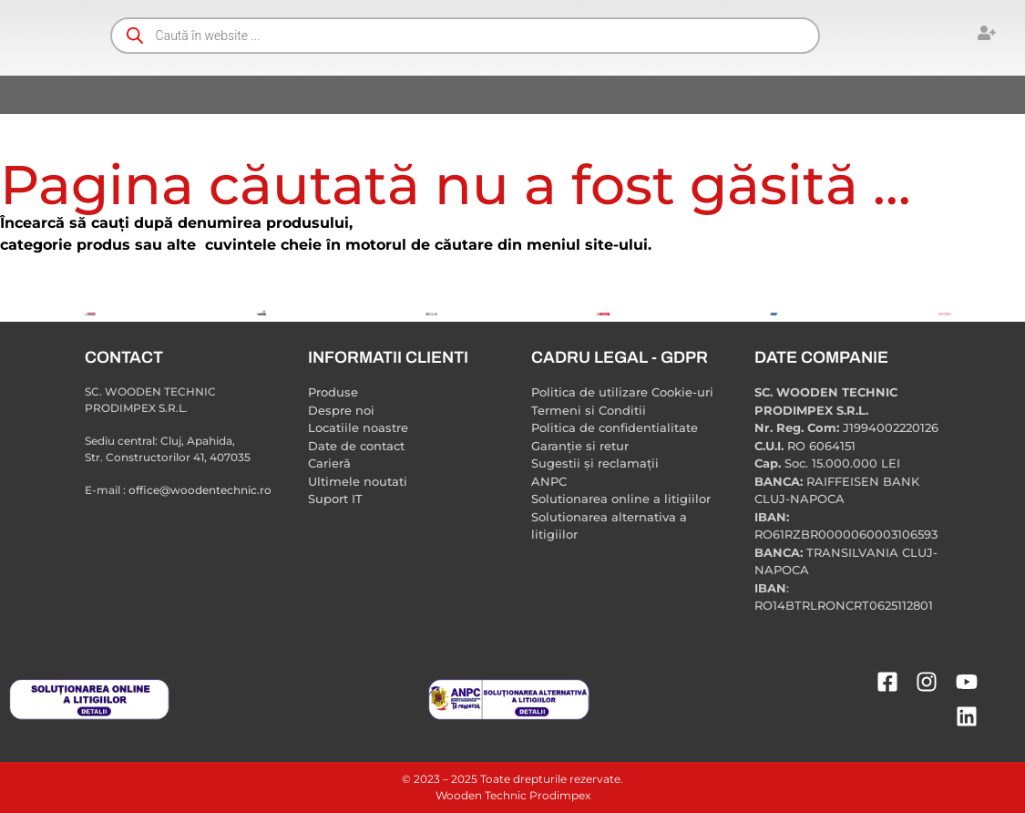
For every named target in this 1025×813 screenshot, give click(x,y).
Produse (333, 392)
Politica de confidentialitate (614, 427)
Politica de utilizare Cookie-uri (622, 392)
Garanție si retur (580, 445)
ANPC (549, 481)
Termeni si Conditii (588, 410)
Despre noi (341, 410)
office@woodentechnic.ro (200, 490)
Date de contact (356, 445)
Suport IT (335, 498)
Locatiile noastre (358, 427)
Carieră (329, 463)
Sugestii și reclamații (595, 463)
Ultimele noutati (357, 481)
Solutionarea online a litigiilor (621, 498)
